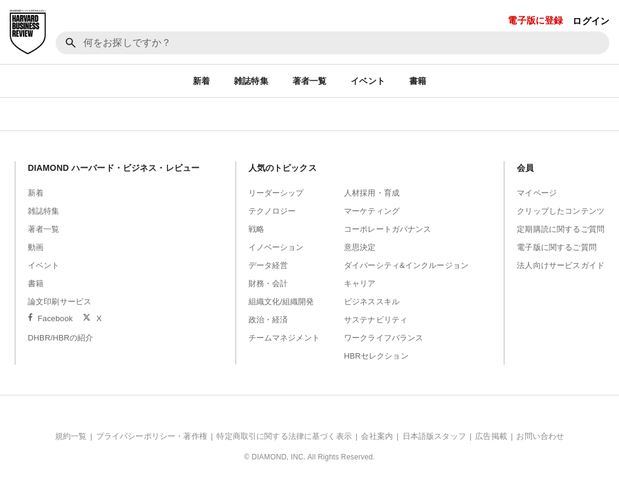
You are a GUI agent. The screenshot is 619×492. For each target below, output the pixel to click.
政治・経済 (268, 319)
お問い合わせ (540, 436)
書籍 (417, 81)
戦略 (256, 229)
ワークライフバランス (384, 337)
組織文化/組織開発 (281, 301)
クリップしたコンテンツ (560, 211)
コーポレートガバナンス (388, 229)
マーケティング (372, 211)
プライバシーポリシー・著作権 (151, 436)
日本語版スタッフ (434, 436)
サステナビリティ (375, 319)
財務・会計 (268, 283)
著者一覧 (310, 81)
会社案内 (377, 436)
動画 (36, 247)
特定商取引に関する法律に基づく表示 (284, 436)
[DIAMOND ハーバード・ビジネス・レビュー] (28, 32)
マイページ (537, 192)
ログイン (590, 21)
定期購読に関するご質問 (560, 229)
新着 (201, 81)
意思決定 (360, 247)
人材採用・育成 (372, 192)
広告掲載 (491, 436)
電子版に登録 (535, 20)
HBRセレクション (376, 355)
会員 (525, 168)
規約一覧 (71, 436)
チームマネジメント (284, 337)
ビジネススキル (372, 301)
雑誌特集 (251, 81)
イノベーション (276, 247)
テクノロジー (272, 211)
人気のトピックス (282, 168)
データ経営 (268, 265)
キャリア (360, 283)
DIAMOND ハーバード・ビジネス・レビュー (113, 168)
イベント (368, 81)
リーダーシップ (276, 192)
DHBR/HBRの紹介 (61, 337)
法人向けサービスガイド (560, 265)
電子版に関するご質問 (557, 247)
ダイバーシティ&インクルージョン (406, 265)
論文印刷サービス (59, 301)
